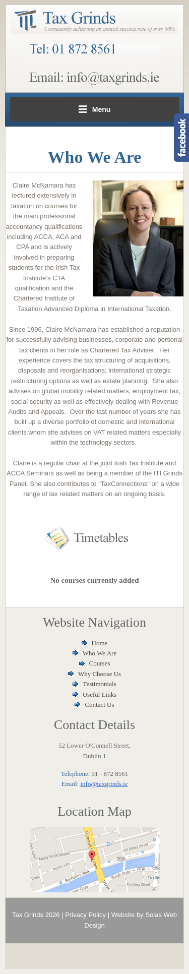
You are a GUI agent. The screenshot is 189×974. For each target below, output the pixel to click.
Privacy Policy (85, 915)
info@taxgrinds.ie (104, 783)
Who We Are (99, 653)
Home (100, 643)
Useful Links (100, 694)
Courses (99, 663)
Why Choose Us (99, 674)
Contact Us (99, 704)
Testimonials (99, 684)
